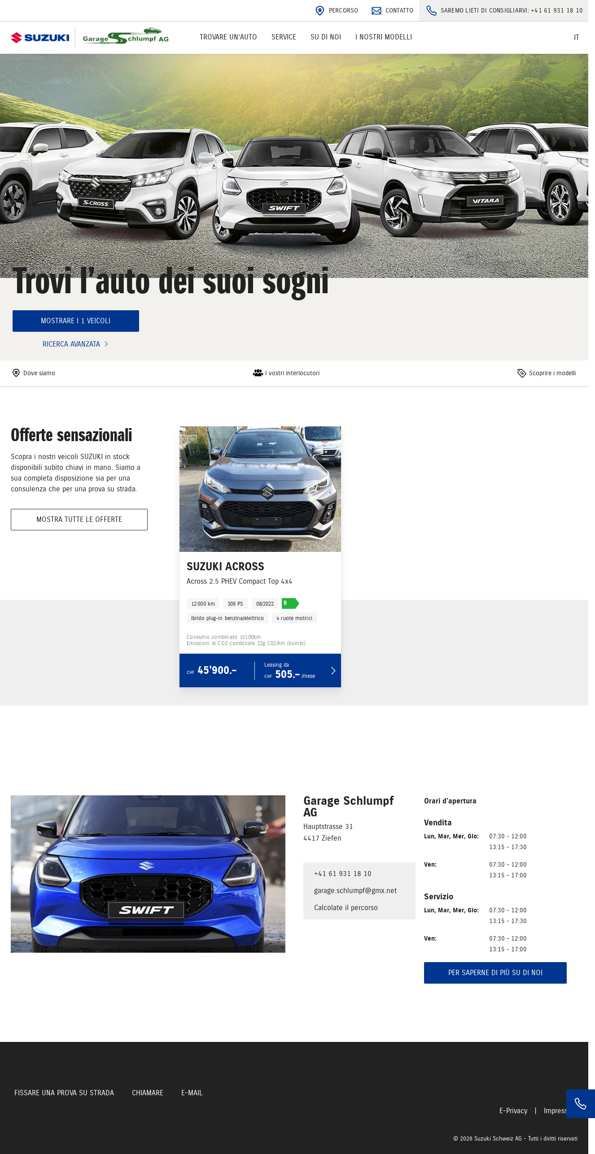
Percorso (336, 11)
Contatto (391, 11)
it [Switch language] (576, 37)
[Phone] (580, 1103)
